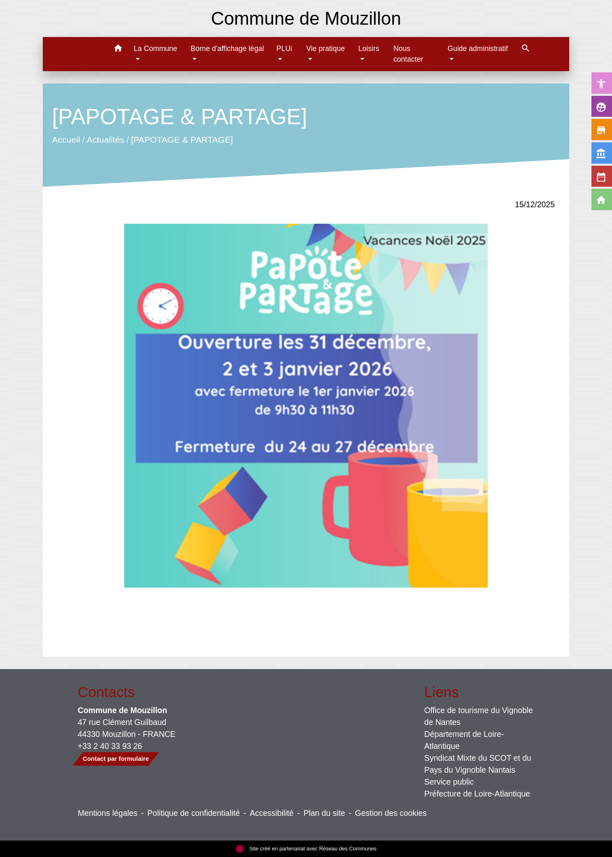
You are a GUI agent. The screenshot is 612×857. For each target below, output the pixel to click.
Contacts (106, 692)
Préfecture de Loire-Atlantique (477, 793)
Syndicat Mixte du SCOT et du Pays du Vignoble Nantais (477, 763)
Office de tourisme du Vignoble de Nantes (478, 716)
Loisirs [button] (368, 48)
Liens (441, 692)
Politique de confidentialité (193, 813)
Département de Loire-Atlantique (464, 740)
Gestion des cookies (391, 813)
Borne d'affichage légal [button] (227, 48)
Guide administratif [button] (477, 48)
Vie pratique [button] (325, 48)
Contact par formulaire (116, 758)
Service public (449, 781)
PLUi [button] (284, 48)
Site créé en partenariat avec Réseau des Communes (306, 848)
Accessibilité (272, 813)
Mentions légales (107, 813)
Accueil (66, 139)
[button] (118, 49)
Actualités (106, 139)
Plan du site (324, 813)
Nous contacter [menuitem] (408, 53)
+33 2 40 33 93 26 (110, 745)
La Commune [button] (155, 48)
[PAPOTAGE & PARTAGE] (182, 139)
